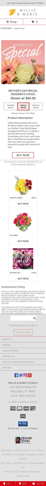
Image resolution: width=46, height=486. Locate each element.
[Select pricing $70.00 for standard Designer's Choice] (10, 106)
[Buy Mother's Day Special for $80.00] (23, 155)
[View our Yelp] (30, 376)
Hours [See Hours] (38, 483)
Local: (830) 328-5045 (23, 395)
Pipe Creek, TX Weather (11, 463)
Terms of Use (23, 476)
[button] (23, 423)
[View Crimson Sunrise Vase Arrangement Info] (23, 183)
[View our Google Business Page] (21, 376)
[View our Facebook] (16, 376)
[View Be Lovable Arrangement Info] (23, 221)
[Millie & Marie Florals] (23, 15)
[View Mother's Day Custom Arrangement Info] (23, 258)
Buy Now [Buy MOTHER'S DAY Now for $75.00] (23, 278)
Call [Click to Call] (8, 483)
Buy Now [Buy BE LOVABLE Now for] (23, 241)
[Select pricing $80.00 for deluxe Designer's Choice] (23, 106)
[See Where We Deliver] (23, 332)
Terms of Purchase (30, 472)
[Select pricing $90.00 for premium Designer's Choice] (35, 106)
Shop (11, 22)
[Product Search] (23, 318)
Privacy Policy (12, 472)
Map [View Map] (23, 483)
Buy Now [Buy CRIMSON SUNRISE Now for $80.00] (23, 203)
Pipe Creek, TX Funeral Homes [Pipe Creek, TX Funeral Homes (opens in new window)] (16, 450)
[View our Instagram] (25, 376)
